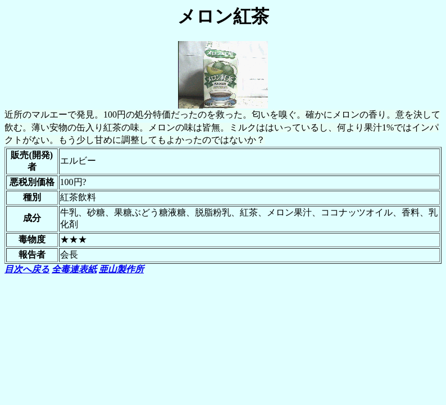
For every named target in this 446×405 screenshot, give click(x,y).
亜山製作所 (121, 269)
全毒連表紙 (74, 269)
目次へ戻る (26, 269)
